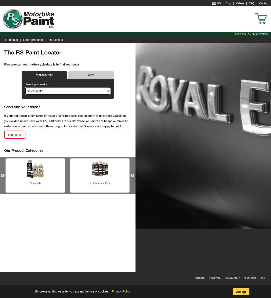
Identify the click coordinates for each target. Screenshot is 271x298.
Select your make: (36, 84)
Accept (241, 292)
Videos (240, 3)
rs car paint (250, 278)
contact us (15, 134)
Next (132, 176)
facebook (199, 278)
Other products (33, 40)
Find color (11, 40)
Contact (263, 3)
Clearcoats (35, 183)
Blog (228, 3)
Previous (3, 176)
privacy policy (232, 278)
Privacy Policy (121, 291)
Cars (91, 75)
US (216, 3)
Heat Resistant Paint (100, 183)
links (262, 278)
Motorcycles (44, 75)
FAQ (251, 3)
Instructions (55, 40)
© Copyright (215, 278)
